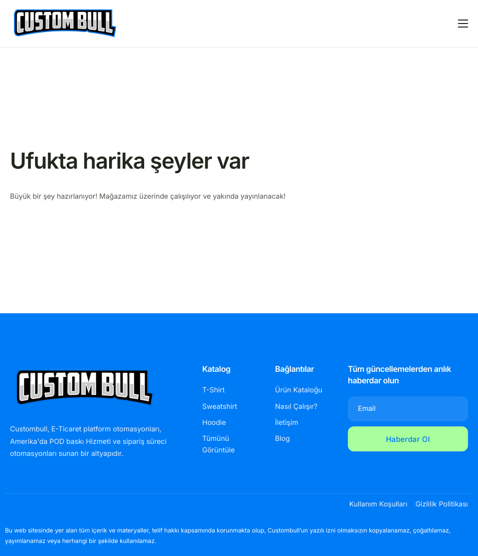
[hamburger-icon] (463, 24)
